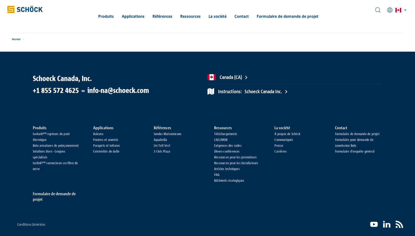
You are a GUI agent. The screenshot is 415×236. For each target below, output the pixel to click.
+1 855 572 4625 (56, 90)
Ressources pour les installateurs (236, 163)
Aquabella (160, 139)
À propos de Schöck (287, 134)
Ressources (195, 16)
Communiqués (283, 139)
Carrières (280, 151)
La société (223, 16)
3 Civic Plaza (162, 151)
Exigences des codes (228, 145)
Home (29, 42)
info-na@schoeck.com (118, 90)
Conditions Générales (31, 224)
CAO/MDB (220, 139)
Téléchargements (225, 134)
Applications (138, 16)
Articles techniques (227, 169)
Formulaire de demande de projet (292, 16)
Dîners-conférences (227, 151)
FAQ (217, 174)
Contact (247, 16)
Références (167, 16)
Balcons (98, 134)
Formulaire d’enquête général (355, 151)
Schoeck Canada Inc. (250, 91)
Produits (111, 16)
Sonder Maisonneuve (168, 134)
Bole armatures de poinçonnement (56, 145)
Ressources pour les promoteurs (235, 157)
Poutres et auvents (105, 139)
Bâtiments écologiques (229, 180)
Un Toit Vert (162, 145)
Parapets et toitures (106, 145)
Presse (278, 145)
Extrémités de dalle (106, 151)
